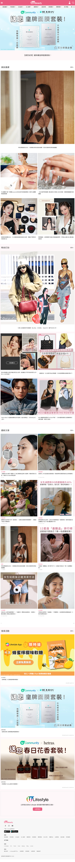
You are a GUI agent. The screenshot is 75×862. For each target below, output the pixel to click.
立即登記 (37, 809)
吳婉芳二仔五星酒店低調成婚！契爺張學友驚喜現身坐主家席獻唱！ (56, 473)
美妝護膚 (5, 6)
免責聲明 (22, 851)
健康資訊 (36, 6)
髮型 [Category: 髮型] (2, 564)
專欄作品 (51, 837)
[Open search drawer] (73, 3)
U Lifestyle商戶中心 (14, 851)
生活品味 (20, 6)
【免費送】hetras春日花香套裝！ (10, 784)
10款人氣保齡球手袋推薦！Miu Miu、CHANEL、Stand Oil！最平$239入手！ (37, 328)
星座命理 (44, 6)
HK (11, 846)
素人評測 (45, 837)
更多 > (72, 67)
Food (19, 846)
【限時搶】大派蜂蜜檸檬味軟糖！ (10, 679)
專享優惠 (68, 837)
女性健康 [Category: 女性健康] (3, 610)
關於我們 (6, 851)
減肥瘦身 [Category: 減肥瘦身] (40, 518)
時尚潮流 (12, 6)
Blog (27, 846)
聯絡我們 (39, 851)
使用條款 (27, 851)
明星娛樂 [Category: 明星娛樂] (40, 471)
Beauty (23, 846)
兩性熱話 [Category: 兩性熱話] (40, 564)
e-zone (31, 846)
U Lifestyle (6, 846)
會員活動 (62, 837)
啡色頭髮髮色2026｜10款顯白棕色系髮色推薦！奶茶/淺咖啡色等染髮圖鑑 (37, 147)
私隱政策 (33, 851)
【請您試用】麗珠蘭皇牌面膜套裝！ (10, 731)
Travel (14, 846)
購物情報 (58, 6)
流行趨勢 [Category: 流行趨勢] (3, 471)
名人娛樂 (28, 6)
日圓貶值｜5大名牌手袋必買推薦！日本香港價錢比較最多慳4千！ (56, 373)
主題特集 (57, 837)
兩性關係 (51, 6)
